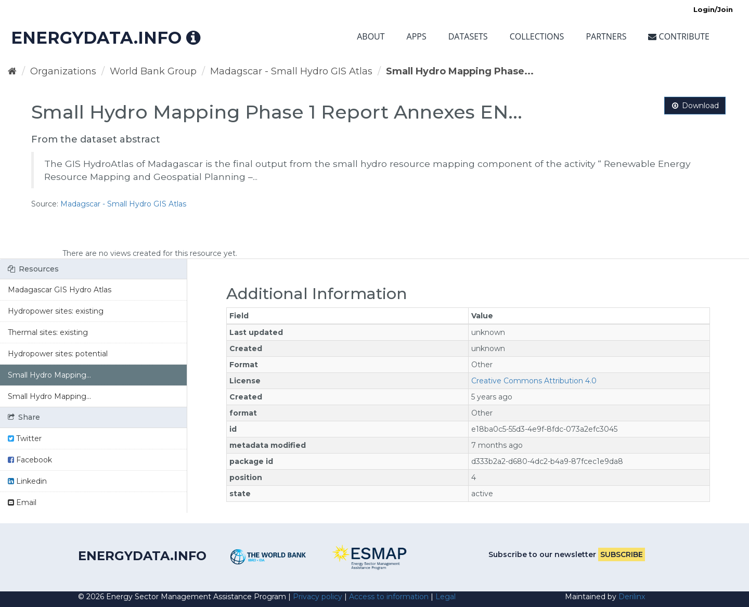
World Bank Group (153, 71)
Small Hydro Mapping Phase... (460, 71)
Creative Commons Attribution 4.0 (534, 380)
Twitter (25, 438)
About (370, 36)
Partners (606, 36)
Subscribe (621, 554)
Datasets (468, 36)
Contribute (678, 36)
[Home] (12, 71)
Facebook (30, 459)
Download (695, 105)
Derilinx (631, 596)
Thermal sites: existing (48, 332)
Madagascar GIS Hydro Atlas (59, 289)
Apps (417, 36)
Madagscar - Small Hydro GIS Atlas (291, 71)
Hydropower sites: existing (56, 311)
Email (22, 502)
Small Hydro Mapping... (49, 375)
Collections (537, 36)
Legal (445, 596)
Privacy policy (317, 596)
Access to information (389, 596)
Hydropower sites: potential (58, 353)
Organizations (63, 71)
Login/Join (713, 9)
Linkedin (27, 481)
